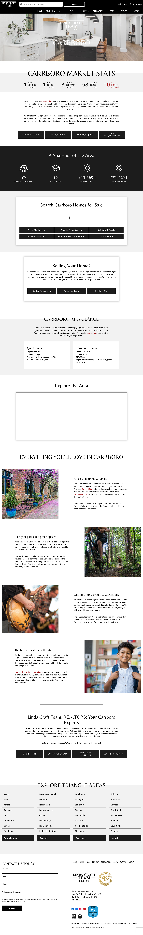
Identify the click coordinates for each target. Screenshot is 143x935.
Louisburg (79, 805)
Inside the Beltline (48, 831)
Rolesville (115, 799)
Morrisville (80, 815)
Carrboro (8, 810)
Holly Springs (45, 826)
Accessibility (133, 923)
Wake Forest (116, 815)
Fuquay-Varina (46, 810)
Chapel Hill (46, 101)
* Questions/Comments (11, 892)
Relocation (106, 862)
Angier (7, 794)
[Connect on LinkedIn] (73, 909)
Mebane (78, 810)
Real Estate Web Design (80, 927)
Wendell (114, 820)
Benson (7, 805)
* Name (5, 869)
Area (116, 862)
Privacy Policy (122, 923)
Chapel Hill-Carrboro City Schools (29, 672)
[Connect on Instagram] (80, 909)
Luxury (95, 862)
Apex (6, 799)
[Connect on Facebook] (76, 909)
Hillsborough (45, 820)
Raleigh (114, 794)
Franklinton (44, 805)
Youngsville (116, 826)
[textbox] (42, 4)
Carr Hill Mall (87, 489)
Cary (6, 815)
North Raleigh (81, 826)
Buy (88, 862)
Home (39, 11)
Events (123, 862)
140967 (95, 897)
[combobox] (41, 4)
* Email (5, 884)
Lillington (79, 799)
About (131, 862)
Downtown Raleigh (47, 794)
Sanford (114, 805)
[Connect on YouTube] (84, 909)
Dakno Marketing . (98, 927)
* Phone (5, 876)
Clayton (7, 826)
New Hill (79, 820)
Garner (42, 815)
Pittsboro (79, 831)
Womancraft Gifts (81, 494)
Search (74, 4)
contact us (91, 333)
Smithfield (116, 810)
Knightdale (80, 794)
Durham (43, 799)
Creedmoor (9, 831)
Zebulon (114, 831)
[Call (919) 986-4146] (121, 4)
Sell (82, 862)
